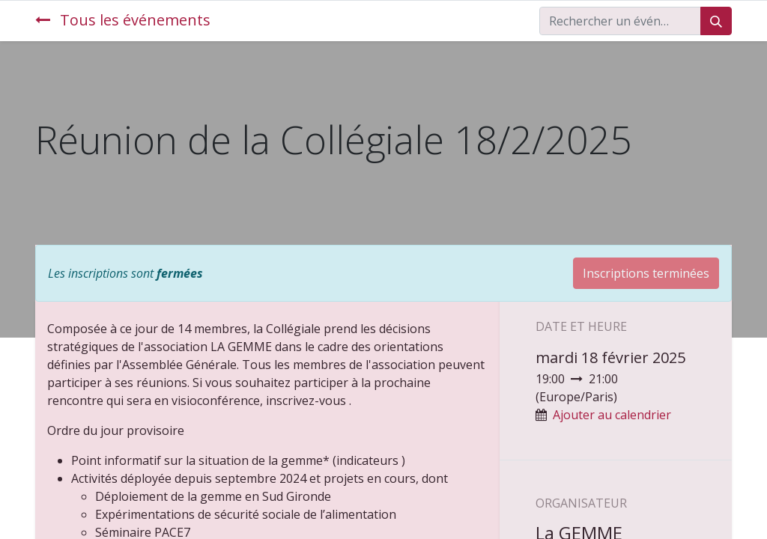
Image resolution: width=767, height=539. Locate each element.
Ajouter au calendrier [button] (612, 414)
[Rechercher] (716, 21)
